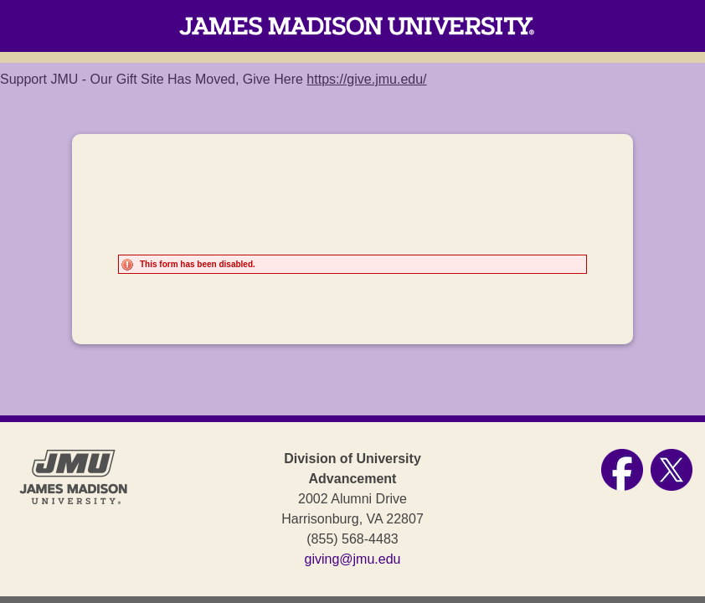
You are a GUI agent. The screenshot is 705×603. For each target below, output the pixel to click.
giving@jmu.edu (353, 559)
